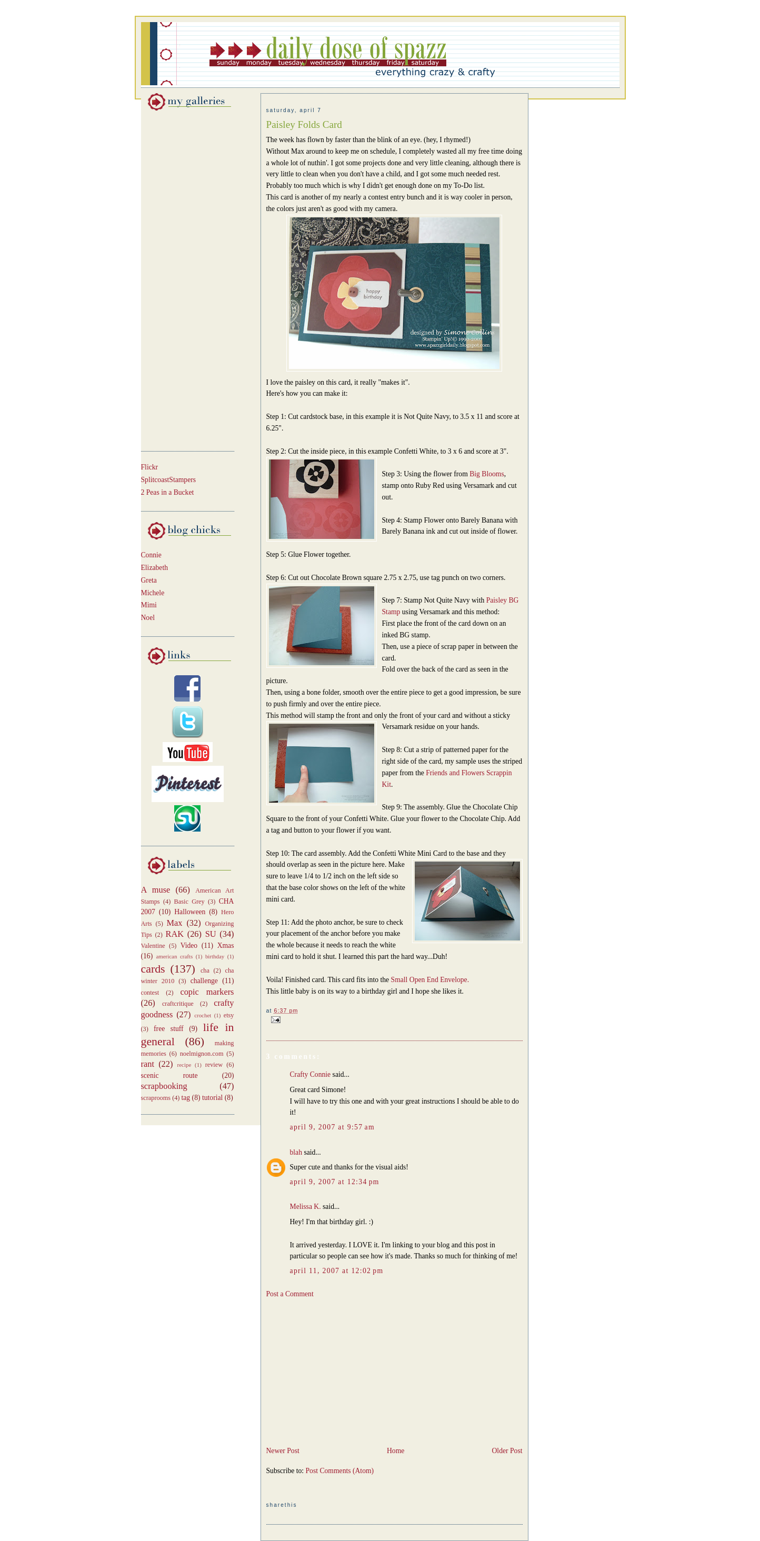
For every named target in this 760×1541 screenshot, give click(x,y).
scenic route (169, 1075)
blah (296, 1152)
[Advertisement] (172, 279)
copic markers (207, 992)
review (214, 1064)
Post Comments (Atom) (340, 1471)
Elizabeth (154, 568)
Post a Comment (290, 1294)
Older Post (507, 1451)
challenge (204, 981)
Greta (149, 580)
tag (186, 1098)
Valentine (153, 945)
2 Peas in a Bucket (167, 492)
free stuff (169, 1029)
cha (205, 970)
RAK (175, 934)
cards (153, 969)
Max (175, 923)
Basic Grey (189, 901)
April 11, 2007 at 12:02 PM (337, 1271)
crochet (202, 1015)
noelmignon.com (202, 1053)
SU (210, 934)
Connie (151, 555)
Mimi (149, 605)
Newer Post (282, 1451)
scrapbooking (164, 1086)
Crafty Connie (310, 1074)
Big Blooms (486, 474)
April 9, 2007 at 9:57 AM (332, 1127)
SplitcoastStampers (168, 480)
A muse (156, 890)
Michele (153, 593)
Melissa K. (305, 1206)
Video (189, 945)
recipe (184, 1065)
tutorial (212, 1098)
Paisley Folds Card (304, 124)
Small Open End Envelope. (430, 980)
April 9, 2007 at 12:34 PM (334, 1182)
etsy (229, 1015)
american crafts (174, 956)
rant (147, 1064)
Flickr (149, 467)
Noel (148, 618)
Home (395, 1451)
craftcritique (178, 1003)
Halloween (189, 912)
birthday (214, 956)
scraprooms (156, 1098)
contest (150, 992)
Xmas (225, 945)
